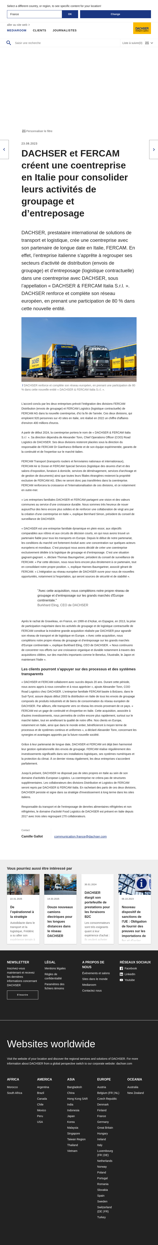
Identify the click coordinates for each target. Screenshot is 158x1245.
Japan (71, 1116)
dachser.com (124, 1063)
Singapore (73, 1133)
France (101, 1116)
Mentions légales (55, 968)
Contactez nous (92, 990)
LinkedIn (127, 974)
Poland (101, 1172)
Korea (70, 1121)
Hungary (102, 1133)
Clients (39, 30)
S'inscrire (22, 995)
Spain (101, 1195)
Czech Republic (107, 1098)
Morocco (12, 1087)
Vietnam (72, 1150)
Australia (132, 1087)
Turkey (101, 1217)
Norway (102, 1166)
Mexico (41, 1110)
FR (111, 1092)
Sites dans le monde (95, 979)
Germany (103, 1121)
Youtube (127, 980)
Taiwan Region (76, 1139)
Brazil (40, 1092)
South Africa (14, 1092)
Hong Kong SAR (77, 1098)
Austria (101, 1087)
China (70, 1092)
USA (40, 1121)
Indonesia (73, 1110)
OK (70, 14)
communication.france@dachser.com (80, 836)
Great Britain (105, 1127)
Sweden (102, 1201)
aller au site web (19, 25)
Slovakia (102, 1189)
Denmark (103, 1104)
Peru (40, 1116)
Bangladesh (74, 1087)
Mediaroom (17, 30)
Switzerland (104, 1207)
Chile (40, 1104)
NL (116, 1092)
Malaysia (72, 1127)
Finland (102, 1110)
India (70, 1104)
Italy (100, 1145)
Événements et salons (96, 973)
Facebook (128, 968)
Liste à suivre (132, 43)
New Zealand (135, 1092)
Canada (42, 1098)
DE (106, 1155)
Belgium (102, 1092)
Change (115, 14)
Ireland (101, 1139)
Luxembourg (105, 1150)
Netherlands (105, 1160)
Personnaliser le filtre (36, 131)
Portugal (102, 1178)
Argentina (43, 1087)
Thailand (72, 1145)
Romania (103, 1184)
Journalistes (65, 30)
